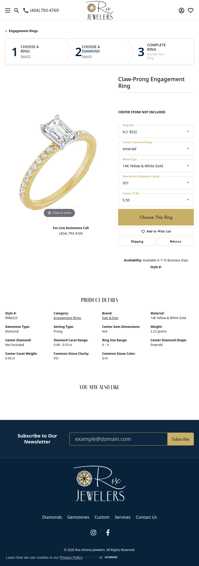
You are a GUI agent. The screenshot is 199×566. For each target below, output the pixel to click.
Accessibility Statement (121, 541)
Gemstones (78, 517)
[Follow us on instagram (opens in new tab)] (93, 532)
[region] (59, 165)
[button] (16, 10)
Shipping (137, 241)
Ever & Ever (110, 318)
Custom (102, 517)
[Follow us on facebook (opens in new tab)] (108, 532)
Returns (175, 241)
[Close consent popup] (100, 557)
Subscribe (180, 439)
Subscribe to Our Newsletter (37, 438)
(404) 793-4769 (71, 233)
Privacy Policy (72, 541)
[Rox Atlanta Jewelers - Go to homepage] (99, 483)
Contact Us (146, 517)
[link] (41, 10)
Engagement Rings (23, 31)
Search (26, 56)
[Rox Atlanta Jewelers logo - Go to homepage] (99, 10)
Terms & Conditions (93, 541)
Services (123, 517)
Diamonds (52, 517)
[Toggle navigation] (6, 10)
